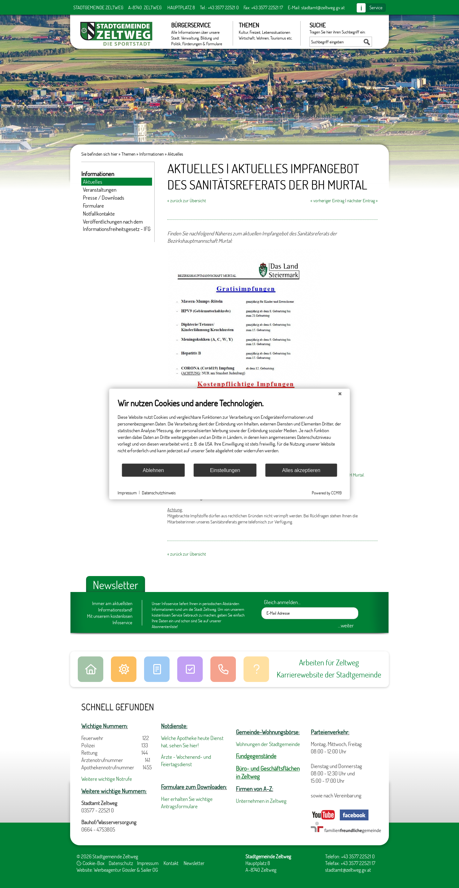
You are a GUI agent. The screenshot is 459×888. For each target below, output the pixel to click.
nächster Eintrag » (362, 200)
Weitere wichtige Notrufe (106, 778)
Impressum (147, 863)
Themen (266, 31)
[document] (230, 430)
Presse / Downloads (103, 197)
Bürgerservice (198, 33)
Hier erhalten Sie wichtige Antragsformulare (187, 802)
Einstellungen (225, 470)
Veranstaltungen (99, 189)
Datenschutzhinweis (159, 492)
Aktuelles (175, 154)
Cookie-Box (90, 863)
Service (375, 7)
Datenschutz (121, 863)
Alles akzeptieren (301, 470)
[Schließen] (340, 394)
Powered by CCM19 (327, 493)
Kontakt (171, 863)
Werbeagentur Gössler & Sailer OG (126, 869)
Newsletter (194, 863)
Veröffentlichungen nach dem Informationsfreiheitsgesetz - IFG (116, 225)
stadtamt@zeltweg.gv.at (323, 7)
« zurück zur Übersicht (186, 200)
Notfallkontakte (99, 213)
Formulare (93, 205)
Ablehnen (153, 470)
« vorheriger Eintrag (327, 200)
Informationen (151, 154)
